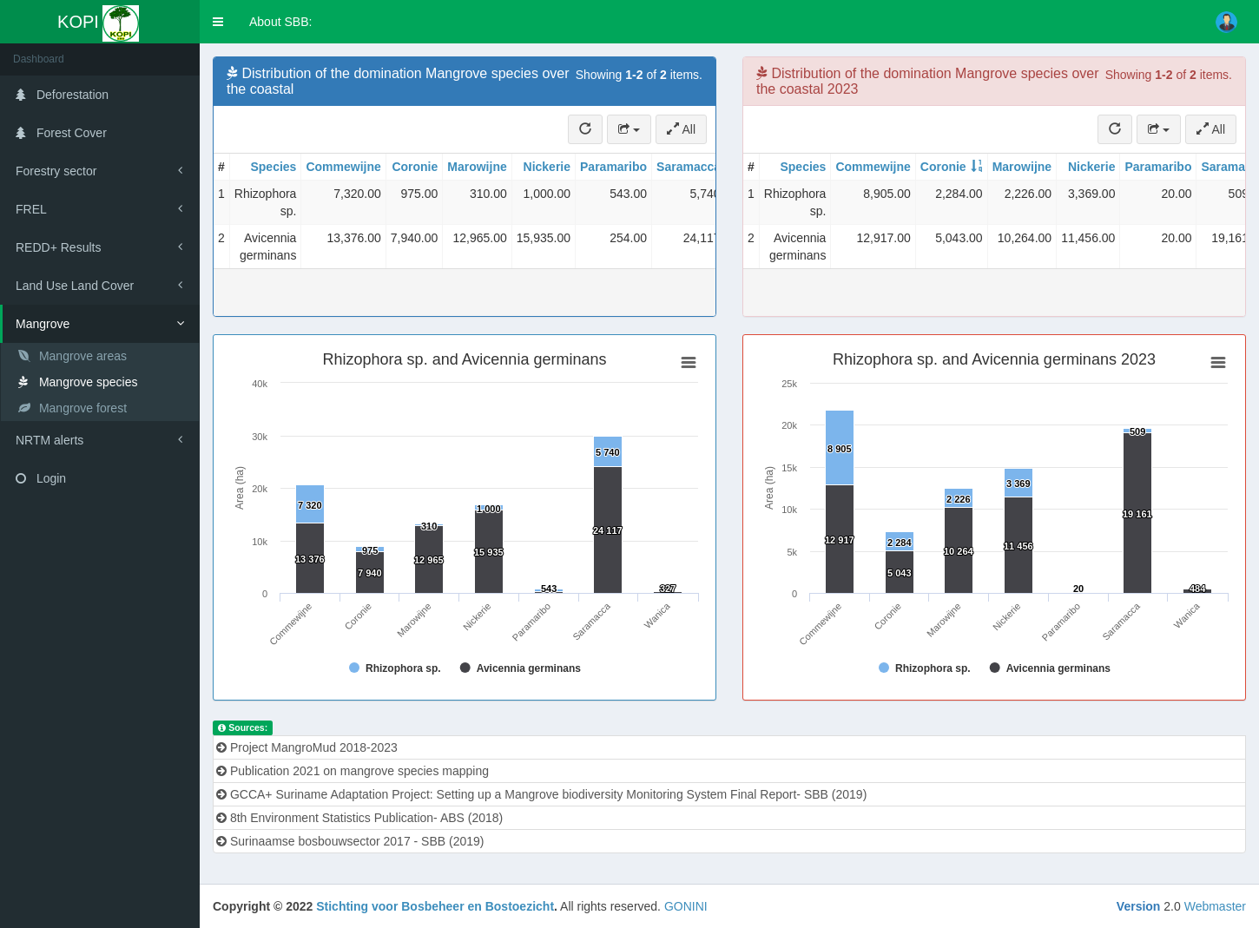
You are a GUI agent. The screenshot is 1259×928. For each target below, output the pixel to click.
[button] (218, 21)
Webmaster (1215, 906)
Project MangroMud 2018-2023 (307, 747)
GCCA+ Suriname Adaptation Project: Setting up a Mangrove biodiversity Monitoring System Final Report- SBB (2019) (541, 794)
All (681, 129)
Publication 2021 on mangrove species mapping (352, 771)
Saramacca (688, 167)
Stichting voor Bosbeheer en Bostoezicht (435, 906)
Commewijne (343, 167)
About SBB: (280, 22)
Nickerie (547, 167)
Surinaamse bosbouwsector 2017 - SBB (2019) (350, 841)
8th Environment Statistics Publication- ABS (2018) (359, 818)
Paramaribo (613, 167)
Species (273, 167)
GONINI (686, 906)
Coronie (415, 167)
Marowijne (476, 167)
